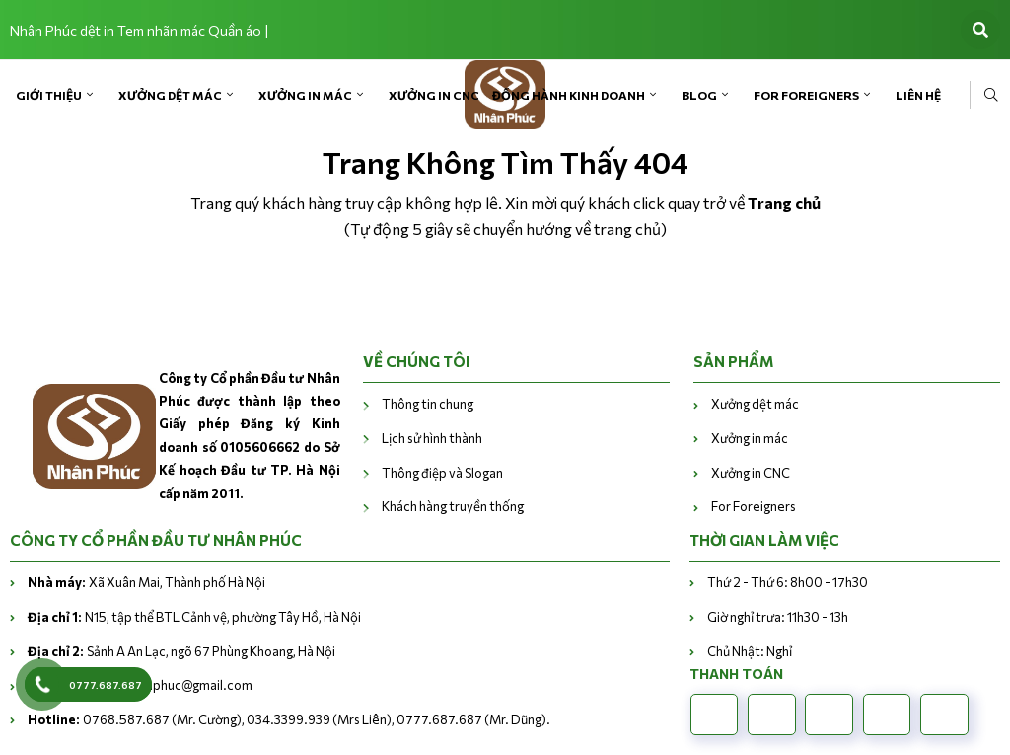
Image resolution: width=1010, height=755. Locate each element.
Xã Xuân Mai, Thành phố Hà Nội (146, 582)
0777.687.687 (105, 685)
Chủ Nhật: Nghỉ (749, 651)
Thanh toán (736, 673)
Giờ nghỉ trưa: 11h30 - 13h (777, 617)
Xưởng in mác (305, 95)
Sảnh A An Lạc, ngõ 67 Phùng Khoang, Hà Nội (181, 651)
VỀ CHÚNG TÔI (416, 361)
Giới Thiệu (49, 95)
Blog (699, 95)
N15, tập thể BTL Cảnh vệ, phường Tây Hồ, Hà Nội (194, 617)
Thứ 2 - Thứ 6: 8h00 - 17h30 (787, 582)
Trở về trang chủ (505, 284)
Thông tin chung (427, 404)
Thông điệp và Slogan (442, 473)
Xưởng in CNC (434, 95)
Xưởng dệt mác (170, 95)
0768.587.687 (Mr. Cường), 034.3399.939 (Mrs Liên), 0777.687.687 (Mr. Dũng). (289, 719)
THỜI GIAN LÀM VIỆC (764, 540)
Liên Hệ (918, 95)
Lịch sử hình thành (433, 438)
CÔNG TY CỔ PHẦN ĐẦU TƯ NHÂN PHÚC (156, 540)
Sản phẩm (733, 361)
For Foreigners (806, 95)
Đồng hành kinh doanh (568, 95)
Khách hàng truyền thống (453, 506)
